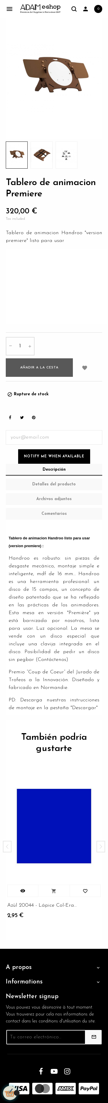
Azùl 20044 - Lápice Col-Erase (42, 905)
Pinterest (33, 418)
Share (10, 418)
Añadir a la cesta (39, 367)
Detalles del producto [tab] (54, 484)
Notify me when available (54, 456)
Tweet (22, 418)
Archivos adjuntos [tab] (54, 499)
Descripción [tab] (54, 469)
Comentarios (54, 514)
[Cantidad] (20, 346)
